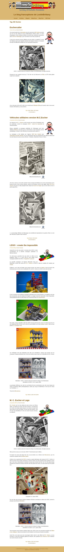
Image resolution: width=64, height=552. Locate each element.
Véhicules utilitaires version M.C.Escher (29, 117)
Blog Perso (34, 18)
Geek (29, 110)
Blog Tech (41, 18)
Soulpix (11, 264)
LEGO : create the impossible (35, 124)
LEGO (13, 36)
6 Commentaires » (32, 543)
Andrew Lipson (44, 324)
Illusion (32, 110)
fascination (23, 32)
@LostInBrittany (37, 548)
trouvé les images (37, 185)
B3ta (43, 74)
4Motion (16, 129)
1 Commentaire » (32, 112)
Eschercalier (16, 27)
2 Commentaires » (32, 239)
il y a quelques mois (17, 325)
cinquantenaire (41, 297)
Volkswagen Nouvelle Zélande (16, 135)
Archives (21, 18)
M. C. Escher (20, 122)
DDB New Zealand (36, 134)
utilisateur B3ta (37, 105)
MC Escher (37, 32)
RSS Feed (47, 18)
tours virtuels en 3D (44, 536)
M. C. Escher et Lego (19, 400)
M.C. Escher (12, 405)
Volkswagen (19, 36)
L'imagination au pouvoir (28, 258)
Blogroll (27, 18)
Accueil (15, 18)
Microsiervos (17, 391)
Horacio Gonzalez (21, 120)
